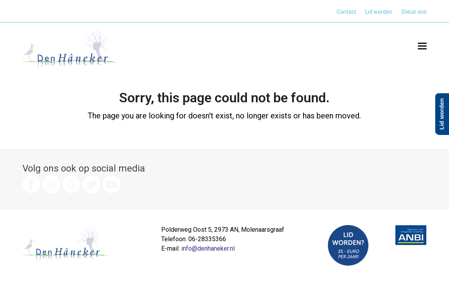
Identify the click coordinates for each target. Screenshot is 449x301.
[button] (422, 45)
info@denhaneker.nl (208, 248)
